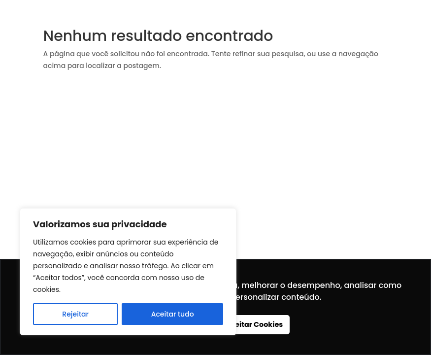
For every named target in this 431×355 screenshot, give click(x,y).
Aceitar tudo (172, 314)
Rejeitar (75, 314)
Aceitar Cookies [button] (254, 324)
